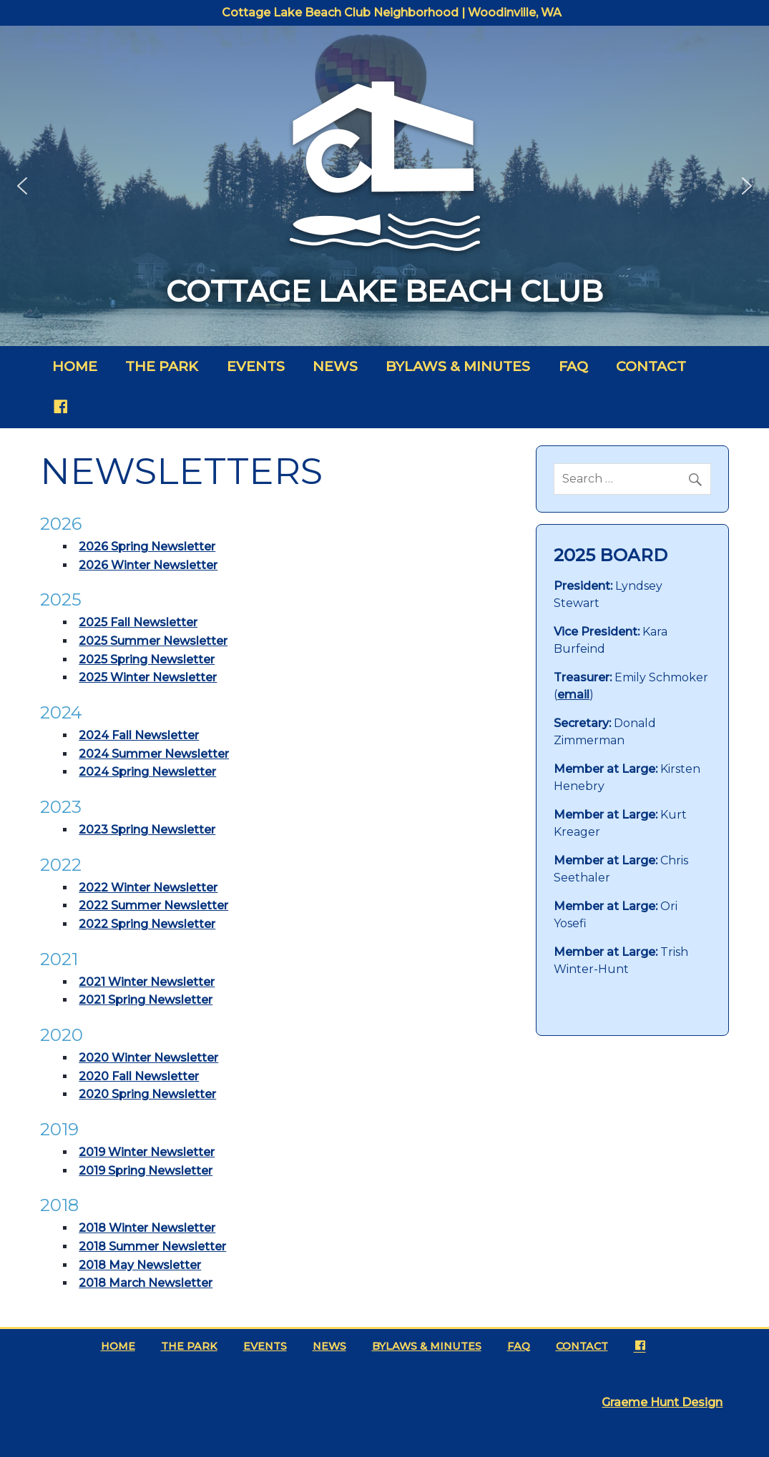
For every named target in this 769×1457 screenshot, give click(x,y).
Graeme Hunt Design (662, 1402)
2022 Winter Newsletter (148, 887)
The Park (161, 366)
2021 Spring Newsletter (145, 1000)
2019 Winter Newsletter (147, 1152)
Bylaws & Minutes (458, 366)
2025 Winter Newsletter (148, 677)
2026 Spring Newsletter (147, 546)
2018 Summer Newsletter (152, 1246)
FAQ (573, 366)
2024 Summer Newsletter (154, 754)
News (335, 366)
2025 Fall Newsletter (138, 622)
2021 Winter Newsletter (147, 982)
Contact (651, 366)
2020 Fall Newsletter (139, 1076)
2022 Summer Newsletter (153, 905)
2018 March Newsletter (145, 1283)
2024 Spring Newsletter (147, 772)
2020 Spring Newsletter (147, 1094)
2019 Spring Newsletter (145, 1170)
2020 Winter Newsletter (148, 1058)
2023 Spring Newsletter (147, 829)
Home (74, 366)
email (573, 694)
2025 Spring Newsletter (147, 659)
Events (256, 366)
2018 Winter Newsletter (147, 1228)
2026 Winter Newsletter (148, 565)
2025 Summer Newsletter (153, 641)
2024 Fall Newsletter (139, 735)
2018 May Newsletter (140, 1265)
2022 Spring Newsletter (147, 924)
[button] (22, 185)
